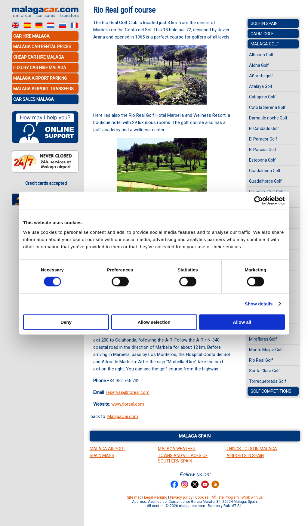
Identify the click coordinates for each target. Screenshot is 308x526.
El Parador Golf (263, 139)
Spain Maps (102, 455)
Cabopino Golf (262, 96)
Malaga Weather (177, 448)
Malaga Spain (195, 436)
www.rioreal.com (127, 404)
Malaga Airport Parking (40, 78)
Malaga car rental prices (42, 46)
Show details (259, 303)
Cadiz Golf (262, 33)
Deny (66, 321)
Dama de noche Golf (268, 118)
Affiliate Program (225, 497)
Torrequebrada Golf (267, 381)
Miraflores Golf (263, 339)
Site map (134, 497)
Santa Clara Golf (264, 370)
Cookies (202, 497)
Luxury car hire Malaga (39, 67)
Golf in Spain (264, 23)
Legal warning (155, 497)
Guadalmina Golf (265, 170)
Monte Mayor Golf (266, 349)
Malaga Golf (265, 44)
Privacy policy (181, 497)
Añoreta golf (261, 75)
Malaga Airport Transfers (43, 88)
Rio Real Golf (261, 360)
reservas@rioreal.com (127, 392)
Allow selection (153, 321)
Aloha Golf (259, 65)
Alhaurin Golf (261, 54)
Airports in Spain (245, 455)
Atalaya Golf (261, 86)
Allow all (242, 321)
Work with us (252, 497)
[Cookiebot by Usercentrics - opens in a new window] (258, 200)
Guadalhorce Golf (265, 181)
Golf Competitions (271, 391)
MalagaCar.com (122, 416)
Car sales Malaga (33, 99)
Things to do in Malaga (251, 448)
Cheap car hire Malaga (38, 57)
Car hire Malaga (31, 36)
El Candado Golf (264, 128)
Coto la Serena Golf (267, 107)
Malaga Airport (107, 448)
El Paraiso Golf (262, 149)
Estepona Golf (262, 160)
